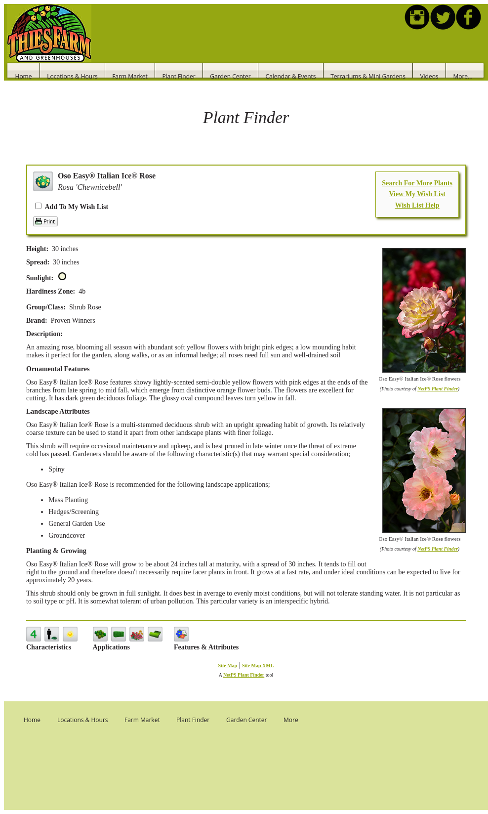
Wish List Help (417, 205)
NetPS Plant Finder (437, 388)
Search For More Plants (417, 183)
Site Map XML (258, 665)
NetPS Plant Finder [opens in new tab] (243, 675)
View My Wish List (417, 194)
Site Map (228, 665)
